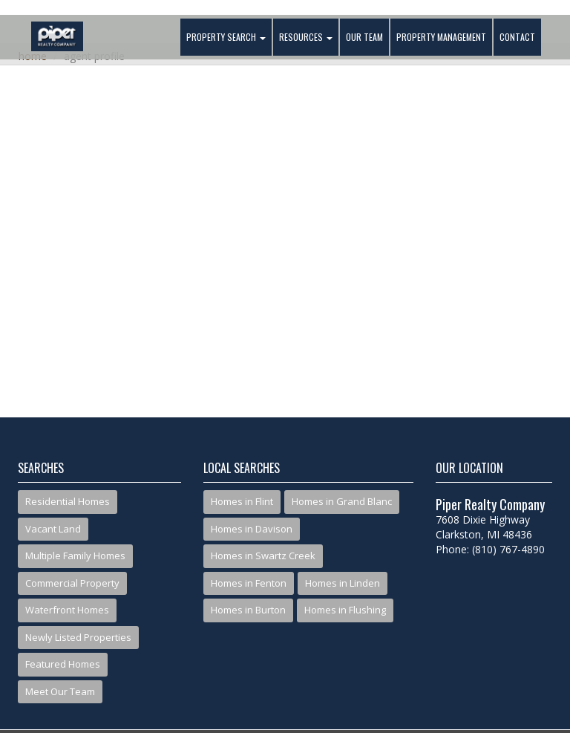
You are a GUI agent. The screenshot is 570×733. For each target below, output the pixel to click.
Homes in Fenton (248, 583)
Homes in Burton (248, 609)
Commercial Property (72, 583)
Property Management (441, 36)
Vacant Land (53, 528)
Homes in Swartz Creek (263, 555)
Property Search (226, 36)
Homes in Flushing (345, 609)
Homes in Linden (342, 583)
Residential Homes (67, 501)
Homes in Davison (251, 528)
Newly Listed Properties (78, 637)
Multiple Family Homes (75, 555)
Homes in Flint (242, 501)
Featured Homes (62, 664)
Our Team (364, 36)
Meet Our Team (60, 691)
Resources (305, 36)
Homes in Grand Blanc (342, 501)
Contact (517, 36)
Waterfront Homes (67, 609)
